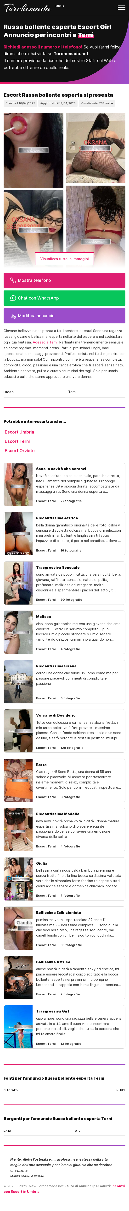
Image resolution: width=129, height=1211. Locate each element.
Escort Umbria (19, 431)
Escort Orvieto (20, 450)
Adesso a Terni (45, 342)
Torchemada (27, 8)
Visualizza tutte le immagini (64, 259)
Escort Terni (17, 441)
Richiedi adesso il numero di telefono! (43, 46)
